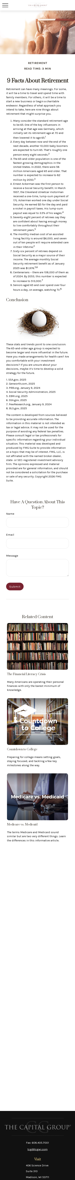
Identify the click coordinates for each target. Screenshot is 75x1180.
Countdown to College (22, 749)
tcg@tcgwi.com (37, 1149)
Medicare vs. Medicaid (22, 825)
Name (10, 513)
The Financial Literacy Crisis (26, 674)
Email (10, 534)
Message (12, 555)
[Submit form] (15, 586)
